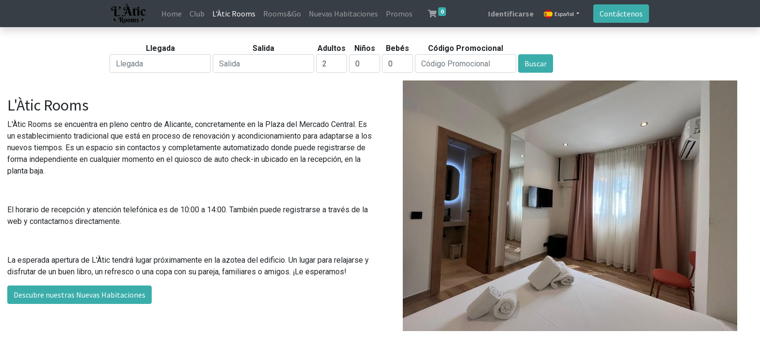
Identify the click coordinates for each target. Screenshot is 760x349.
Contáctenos (621, 13)
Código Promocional (465, 48)
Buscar (535, 63)
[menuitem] (172, 13)
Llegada (160, 48)
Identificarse (511, 13)
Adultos (331, 48)
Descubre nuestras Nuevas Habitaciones (79, 295)
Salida (263, 48)
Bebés (397, 48)
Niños (364, 48)
